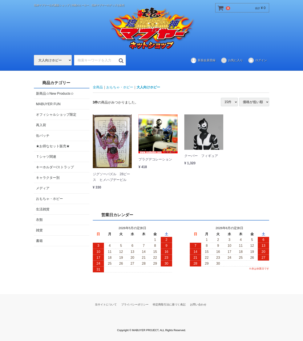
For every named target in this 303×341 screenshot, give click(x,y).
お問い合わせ (198, 304)
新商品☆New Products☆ (55, 93)
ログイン (257, 60)
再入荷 (41, 125)
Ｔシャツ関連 (46, 156)
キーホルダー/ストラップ (55, 167)
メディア (42, 188)
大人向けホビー (148, 87)
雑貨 (39, 230)
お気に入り (232, 60)
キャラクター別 (48, 177)
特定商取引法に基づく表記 (169, 304)
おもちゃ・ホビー (49, 198)
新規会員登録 (202, 60)
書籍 (39, 240)
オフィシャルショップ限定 (56, 114)
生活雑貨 (42, 209)
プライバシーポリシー (135, 304)
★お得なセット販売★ (53, 146)
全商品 (98, 87)
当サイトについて (106, 304)
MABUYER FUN (48, 104)
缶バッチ (42, 135)
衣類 (39, 219)
